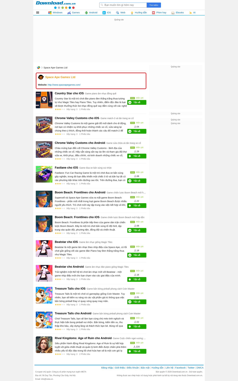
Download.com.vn (180, 372)
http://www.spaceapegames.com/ (64, 85)
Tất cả (39, 12)
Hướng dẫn (157, 367)
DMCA (200, 367)
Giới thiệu (120, 367)
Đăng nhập (107, 367)
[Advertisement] (119, 44)
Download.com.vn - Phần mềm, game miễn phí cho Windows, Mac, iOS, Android (55, 5)
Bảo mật (145, 367)
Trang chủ (38, 68)
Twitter (190, 367)
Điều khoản (133, 367)
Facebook (180, 367)
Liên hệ (169, 367)
